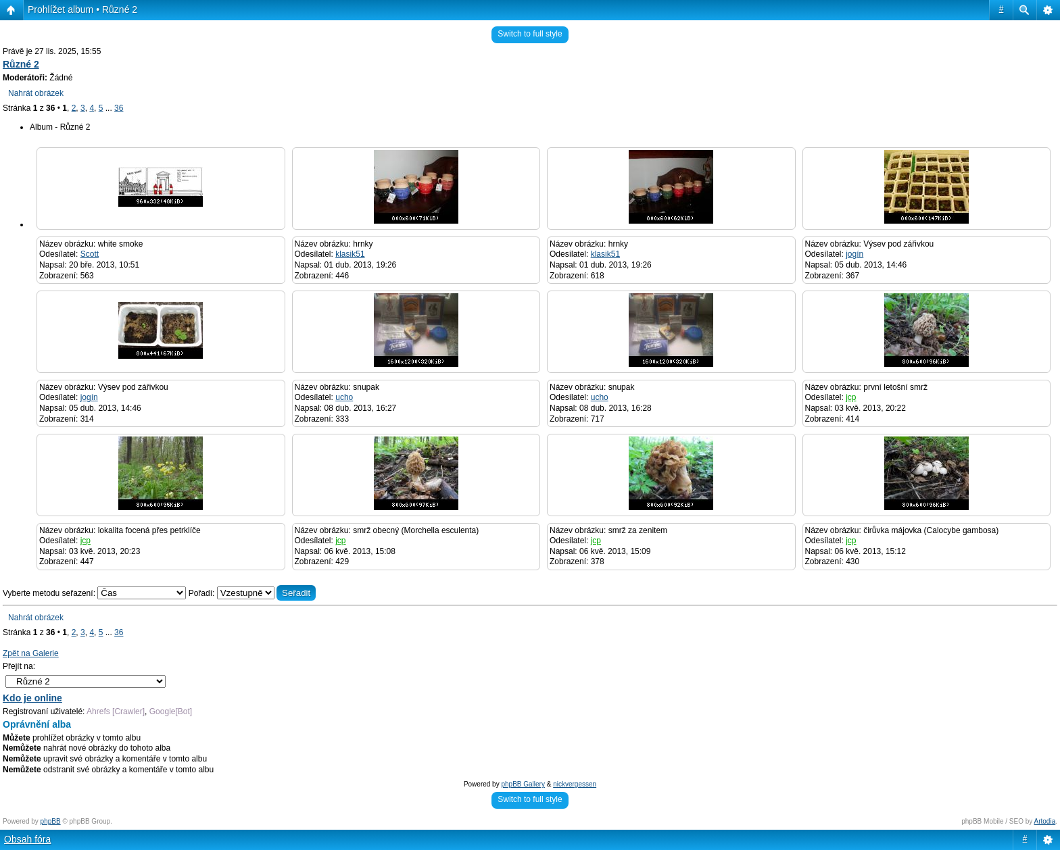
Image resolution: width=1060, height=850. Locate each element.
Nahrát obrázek (36, 93)
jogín (854, 254)
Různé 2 (21, 64)
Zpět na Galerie (31, 653)
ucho (344, 397)
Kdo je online (32, 698)
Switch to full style (530, 34)
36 (118, 108)
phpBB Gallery (522, 784)
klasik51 (349, 254)
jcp (851, 397)
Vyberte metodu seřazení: (96, 593)
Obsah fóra (27, 839)
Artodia (1045, 821)
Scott (89, 254)
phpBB (51, 821)
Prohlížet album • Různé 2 (82, 9)
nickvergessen (574, 784)
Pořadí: (252, 593)
